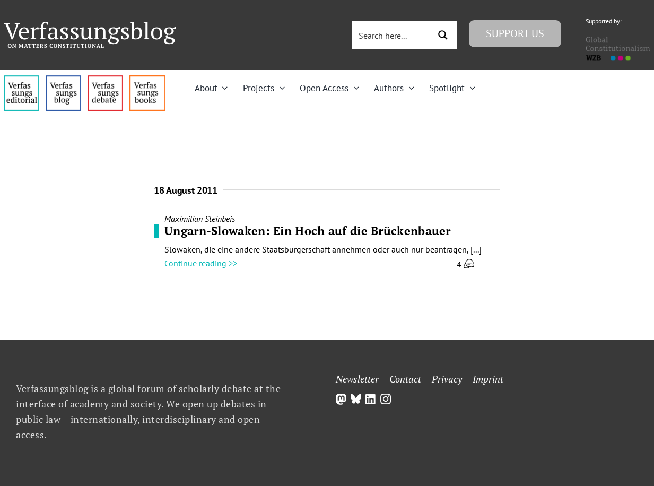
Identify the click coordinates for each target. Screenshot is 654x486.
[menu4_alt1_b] (21, 79)
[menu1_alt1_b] (63, 79)
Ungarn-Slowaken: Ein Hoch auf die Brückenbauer (307, 230)
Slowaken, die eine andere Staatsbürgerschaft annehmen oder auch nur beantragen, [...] (323, 249)
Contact (405, 378)
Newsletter (357, 378)
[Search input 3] (392, 35)
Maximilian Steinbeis (199, 218)
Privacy (447, 378)
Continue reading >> (200, 263)
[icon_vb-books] (147, 79)
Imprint (488, 378)
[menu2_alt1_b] (105, 79)
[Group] (90, 26)
